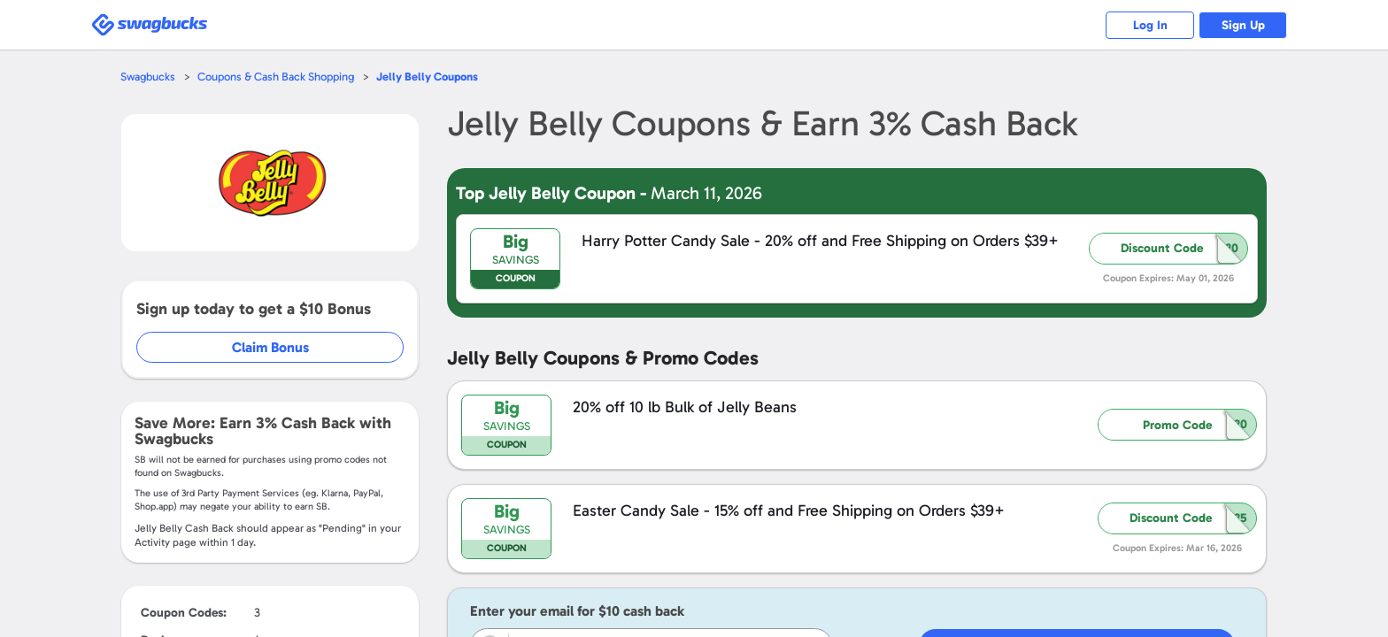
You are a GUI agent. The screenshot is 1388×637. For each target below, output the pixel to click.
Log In (1150, 25)
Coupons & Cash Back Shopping (275, 76)
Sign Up (1243, 25)
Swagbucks (147, 76)
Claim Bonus (270, 347)
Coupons (427, 76)
